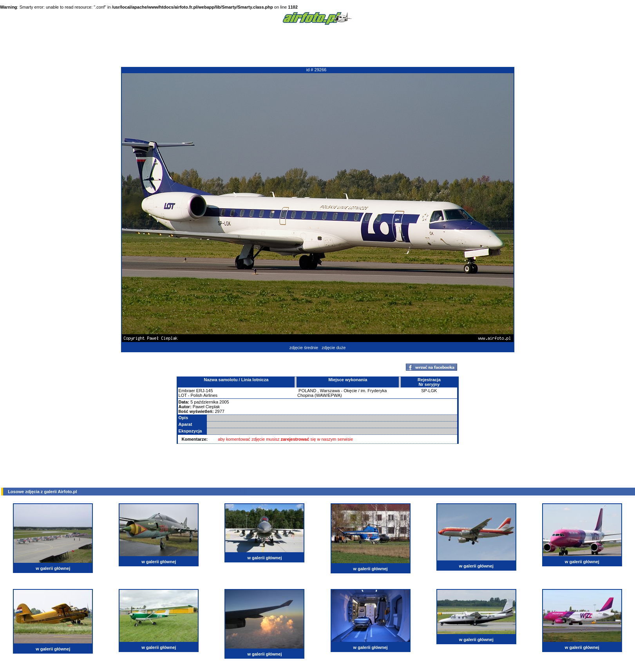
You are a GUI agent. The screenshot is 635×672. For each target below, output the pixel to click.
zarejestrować (295, 439)
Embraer (187, 390)
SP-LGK (429, 390)
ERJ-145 (204, 390)
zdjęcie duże (334, 347)
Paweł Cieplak (206, 406)
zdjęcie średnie (303, 347)
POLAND (307, 390)
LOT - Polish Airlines (198, 395)
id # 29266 (316, 69)
